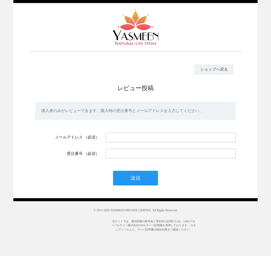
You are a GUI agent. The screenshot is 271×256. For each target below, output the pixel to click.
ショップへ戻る (214, 69)
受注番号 (75, 153)
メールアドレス (69, 137)
